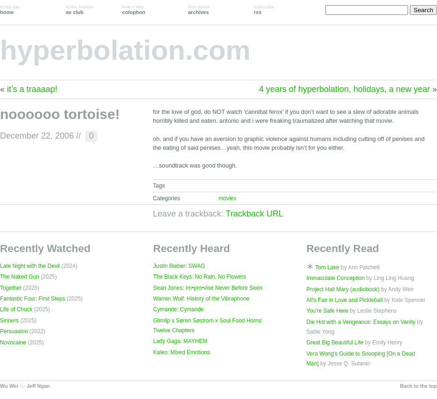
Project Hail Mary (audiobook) (343, 289)
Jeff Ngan (38, 386)
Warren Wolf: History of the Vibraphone (201, 298)
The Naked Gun (19, 276)
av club (79, 10)
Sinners (9, 320)
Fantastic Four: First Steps (32, 298)
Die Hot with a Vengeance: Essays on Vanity (361, 322)
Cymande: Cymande (178, 309)
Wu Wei (9, 386)
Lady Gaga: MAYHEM (180, 341)
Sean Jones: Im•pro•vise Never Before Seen (207, 288)
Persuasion (14, 331)
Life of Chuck (16, 309)
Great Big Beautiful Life (334, 342)
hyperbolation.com (125, 50)
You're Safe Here (327, 311)
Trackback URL (254, 213)
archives (199, 10)
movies (227, 198)
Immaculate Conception (335, 278)
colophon (133, 10)
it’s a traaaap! (32, 89)
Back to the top (418, 386)
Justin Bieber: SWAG (179, 266)
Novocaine (13, 342)
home (10, 10)
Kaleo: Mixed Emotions (181, 352)
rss (264, 10)
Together (10, 288)
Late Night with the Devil (30, 266)
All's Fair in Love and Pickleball (344, 300)
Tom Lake (327, 267)
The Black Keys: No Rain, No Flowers (199, 276)
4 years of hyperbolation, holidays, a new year (344, 89)
